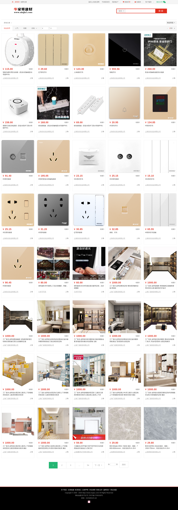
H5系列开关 (149, 126)
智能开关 (113, 72)
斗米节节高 (42, 292)
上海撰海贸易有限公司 (117, 452)
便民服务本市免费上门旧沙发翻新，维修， (53, 286)
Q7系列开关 (42, 72)
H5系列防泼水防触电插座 (47, 179)
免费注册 (24, 2)
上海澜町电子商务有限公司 (83, 452)
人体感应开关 (78, 72)
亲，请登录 (16, 2)
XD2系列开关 (78, 179)
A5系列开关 (114, 126)
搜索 (161, 11)
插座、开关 (113, 232)
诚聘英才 (106, 490)
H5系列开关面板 (150, 232)
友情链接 (71, 490)
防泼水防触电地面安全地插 (154, 72)
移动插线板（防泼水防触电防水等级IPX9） (53, 126)
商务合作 (99, 490)
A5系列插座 (42, 232)
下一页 (98, 465)
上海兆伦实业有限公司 (10, 78)
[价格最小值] (45, 28)
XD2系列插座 (114, 179)
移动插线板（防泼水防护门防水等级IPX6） (89, 126)
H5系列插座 (7, 179)
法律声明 (85, 490)
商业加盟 (113, 490)
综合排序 (7, 28)
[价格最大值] (53, 28)
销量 (25, 28)
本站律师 (92, 490)
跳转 (124, 465)
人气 (16, 28)
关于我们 (64, 490)
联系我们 (78, 490)
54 (88, 465)
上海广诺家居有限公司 (117, 292)
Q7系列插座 (78, 232)
